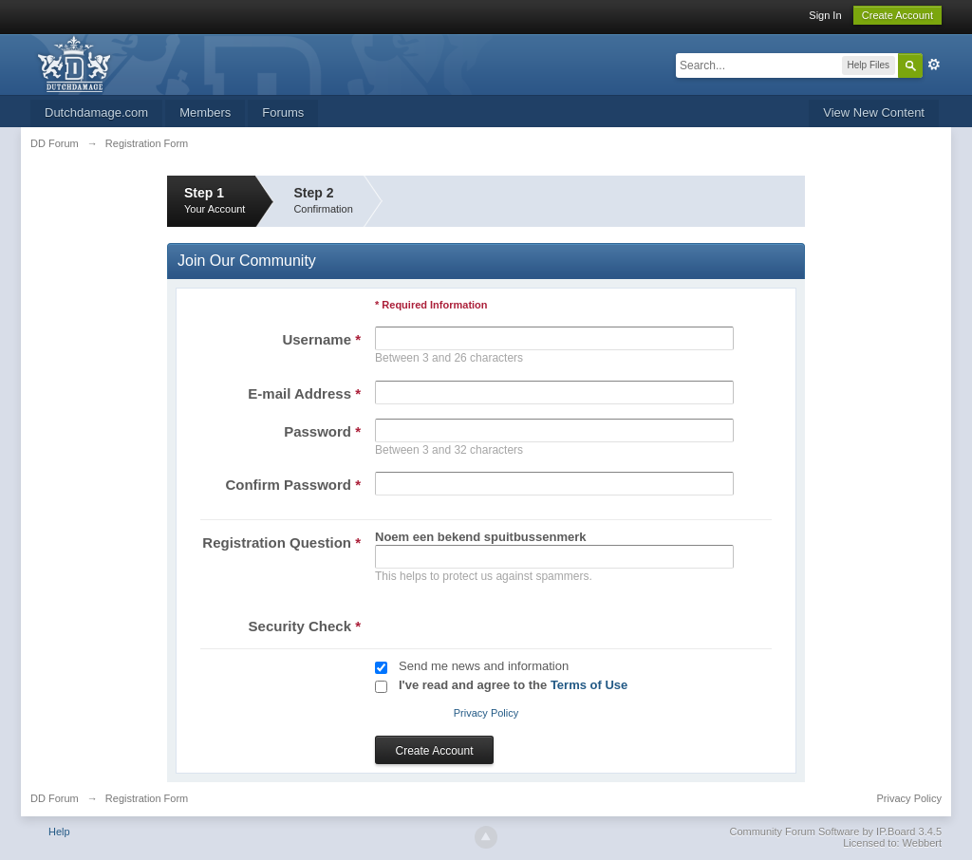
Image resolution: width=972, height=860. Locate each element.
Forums (283, 112)
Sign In (825, 15)
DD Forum (54, 798)
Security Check (305, 626)
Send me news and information (484, 666)
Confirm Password (293, 485)
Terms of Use (589, 685)
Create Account (897, 15)
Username (321, 339)
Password (322, 431)
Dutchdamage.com (96, 112)
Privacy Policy (486, 713)
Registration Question (281, 542)
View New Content (874, 112)
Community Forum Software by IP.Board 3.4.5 (835, 831)
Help (59, 831)
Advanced (934, 64)
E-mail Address (304, 393)
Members (205, 112)
